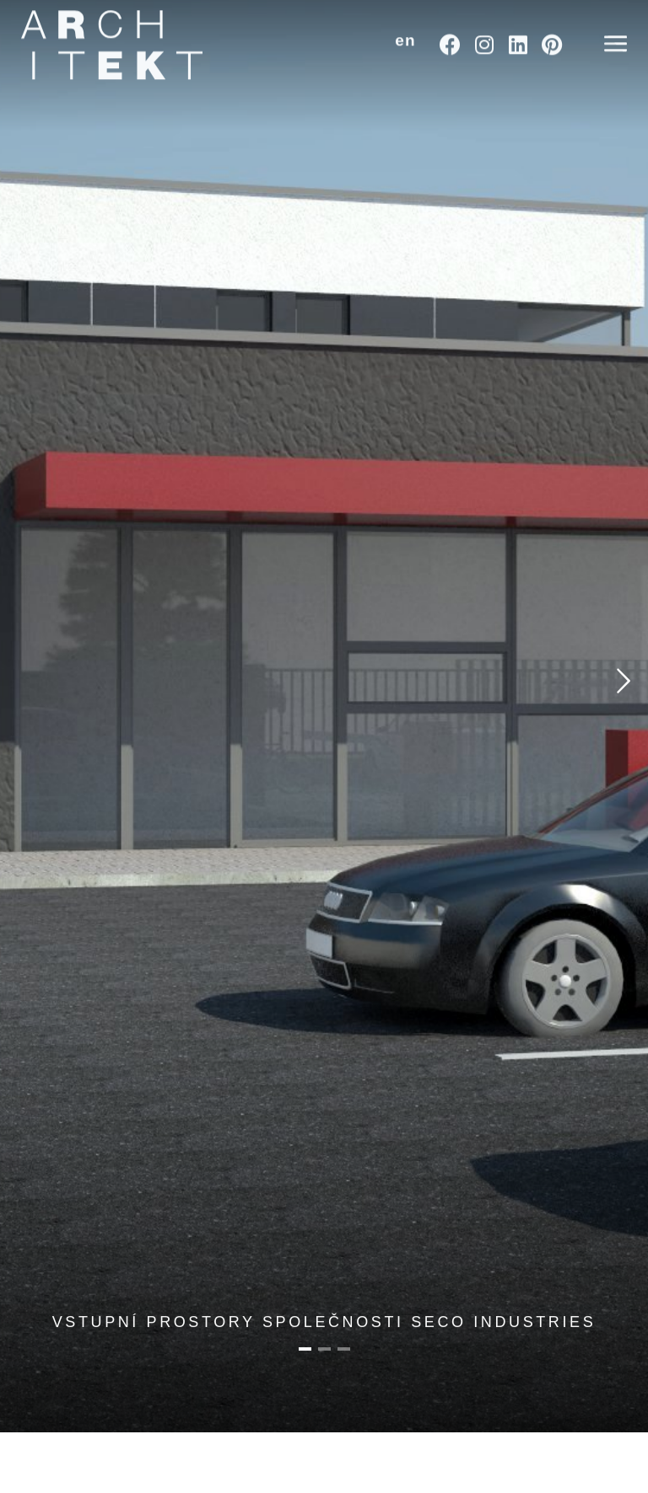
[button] (405, 26)
